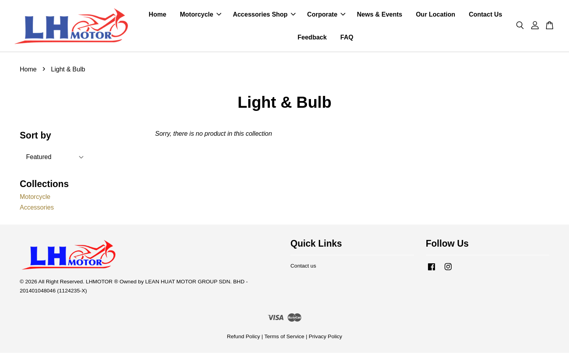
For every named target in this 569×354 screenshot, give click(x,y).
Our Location (435, 15)
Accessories (37, 208)
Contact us (303, 267)
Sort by (35, 136)
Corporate (326, 15)
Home (157, 15)
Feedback (312, 37)
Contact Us (485, 15)
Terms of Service (284, 338)
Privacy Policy (325, 338)
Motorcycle (200, 15)
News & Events (379, 15)
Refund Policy (243, 338)
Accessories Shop (264, 15)
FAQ (346, 37)
